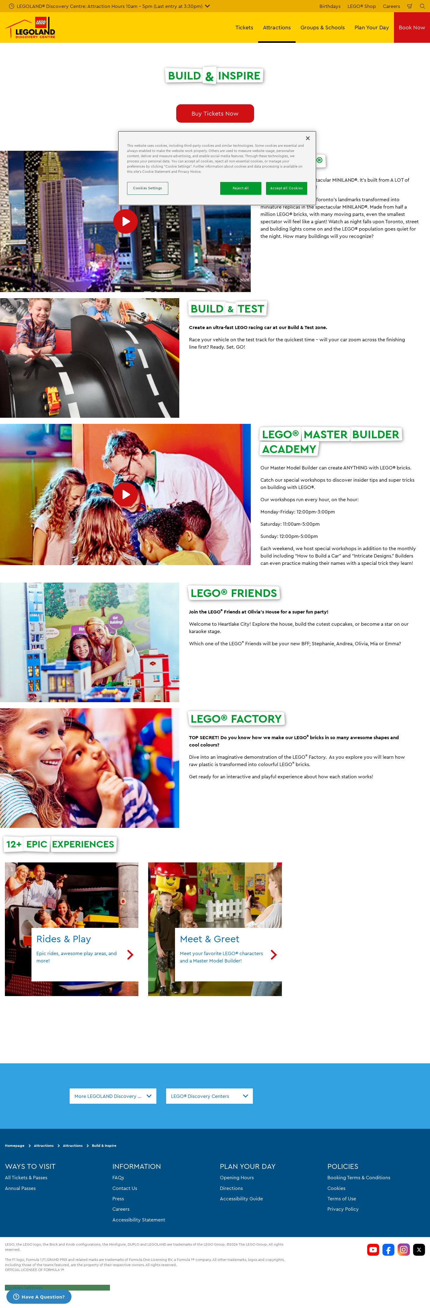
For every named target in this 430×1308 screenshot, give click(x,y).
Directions (231, 1188)
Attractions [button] (277, 27)
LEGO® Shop (362, 6)
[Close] (308, 138)
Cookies (336, 1188)
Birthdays (330, 6)
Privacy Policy (343, 1209)
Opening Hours (237, 1178)
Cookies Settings (23, 1287)
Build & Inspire (104, 1145)
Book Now (412, 27)
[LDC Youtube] (373, 1249)
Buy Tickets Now (215, 113)
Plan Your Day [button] (372, 27)
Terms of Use (341, 1198)
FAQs (118, 1178)
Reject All (241, 188)
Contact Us (124, 1188)
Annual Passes (20, 1188)
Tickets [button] (244, 27)
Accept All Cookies (286, 188)
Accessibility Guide (241, 1198)
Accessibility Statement (138, 1220)
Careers (391, 6)
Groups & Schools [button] (323, 27)
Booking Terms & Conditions (358, 1178)
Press (118, 1198)
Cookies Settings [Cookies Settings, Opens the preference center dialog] (147, 188)
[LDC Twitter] (419, 1249)
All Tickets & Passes (26, 1178)
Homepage (14, 1145)
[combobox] (113, 1096)
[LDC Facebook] (388, 1249)
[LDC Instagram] (404, 1249)
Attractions (43, 1145)
